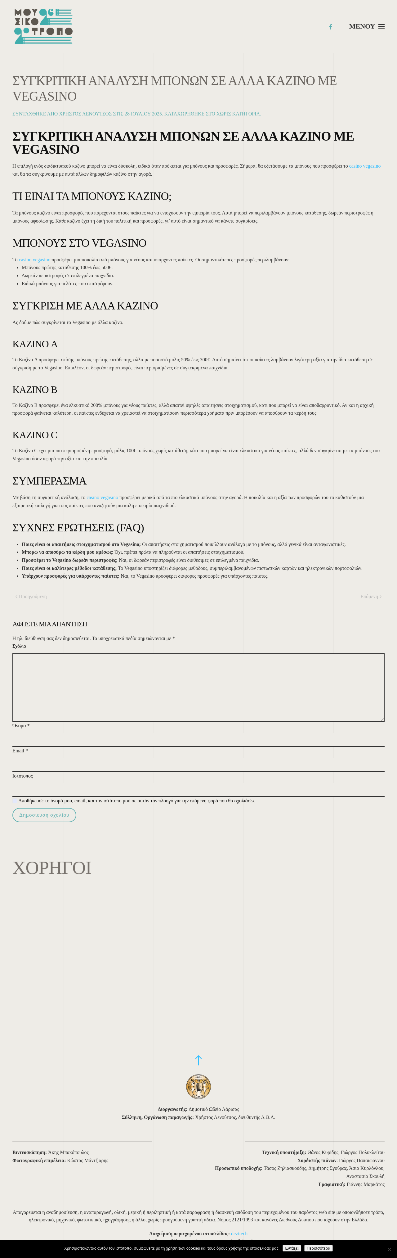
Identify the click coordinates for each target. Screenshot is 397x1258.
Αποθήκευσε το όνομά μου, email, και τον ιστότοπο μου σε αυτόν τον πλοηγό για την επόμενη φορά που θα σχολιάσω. (133, 800)
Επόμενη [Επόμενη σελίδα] (370, 596)
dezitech (239, 1233)
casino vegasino (365, 166)
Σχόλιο (19, 646)
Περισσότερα (318, 1248)
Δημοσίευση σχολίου (44, 815)
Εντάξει (291, 1248)
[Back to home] (43, 26)
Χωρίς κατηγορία (238, 113)
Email (20, 750)
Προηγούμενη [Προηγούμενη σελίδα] (31, 596)
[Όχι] (389, 1249)
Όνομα (21, 725)
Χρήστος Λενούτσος (85, 113)
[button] (367, 26)
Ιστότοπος (22, 775)
